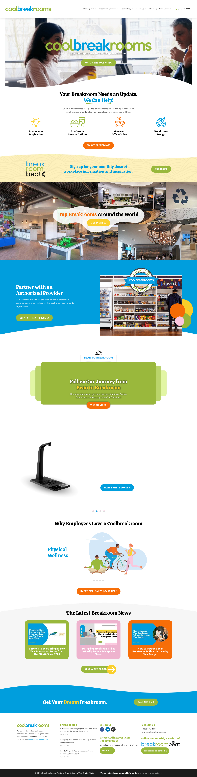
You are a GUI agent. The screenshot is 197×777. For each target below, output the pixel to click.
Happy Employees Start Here (98, 591)
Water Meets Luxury (117, 487)
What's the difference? (34, 317)
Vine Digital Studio (86, 773)
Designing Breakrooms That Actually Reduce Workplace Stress (98, 651)
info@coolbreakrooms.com (38, 739)
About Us (141, 8)
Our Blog (153, 9)
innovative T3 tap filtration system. (147, 476)
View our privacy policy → (151, 773)
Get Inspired (90, 8)
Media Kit (107, 750)
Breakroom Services (109, 8)
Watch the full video (98, 62)
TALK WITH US (146, 702)
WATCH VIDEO (98, 405)
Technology (127, 8)
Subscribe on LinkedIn (155, 750)
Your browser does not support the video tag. (98, 380)
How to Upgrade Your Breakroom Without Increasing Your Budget (150, 651)
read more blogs (96, 669)
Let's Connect (165, 9)
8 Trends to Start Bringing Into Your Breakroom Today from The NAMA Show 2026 (47, 651)
